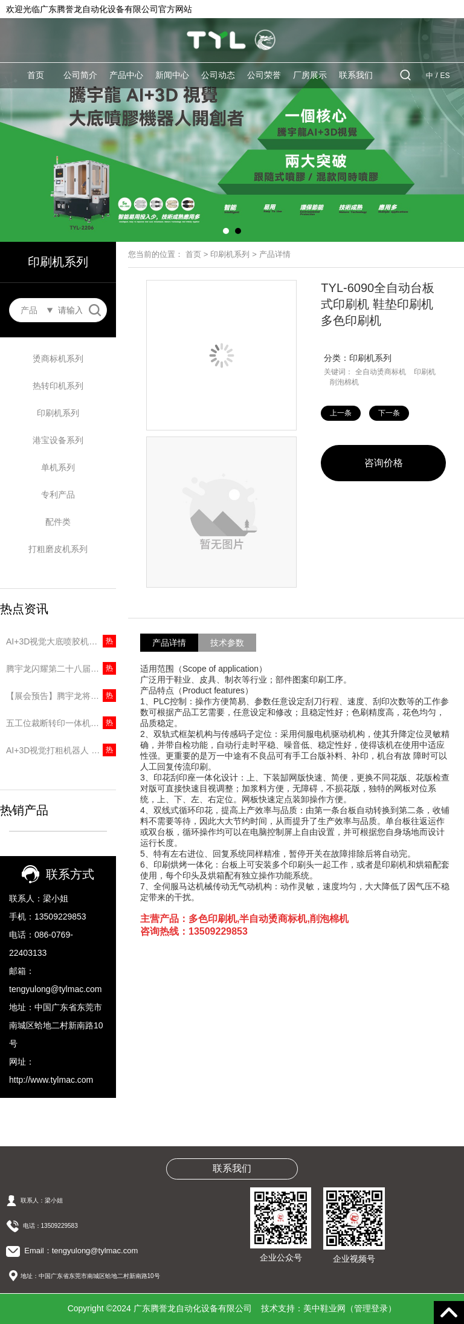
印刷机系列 (58, 413)
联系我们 (356, 75)
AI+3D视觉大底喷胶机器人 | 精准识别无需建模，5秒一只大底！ (61, 641)
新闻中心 (172, 75)
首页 (35, 75)
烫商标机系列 (58, 358)
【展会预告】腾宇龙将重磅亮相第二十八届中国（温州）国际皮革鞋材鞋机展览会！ (61, 696)
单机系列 (58, 467)
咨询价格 (383, 463)
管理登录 (371, 1308)
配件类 (58, 522)
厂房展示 (310, 75)
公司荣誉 (264, 75)
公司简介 (80, 75)
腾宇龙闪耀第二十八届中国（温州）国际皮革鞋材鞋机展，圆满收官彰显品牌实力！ (61, 668)
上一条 (341, 413)
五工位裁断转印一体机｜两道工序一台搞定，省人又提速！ (61, 723)
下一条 (389, 413)
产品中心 (126, 75)
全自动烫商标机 (380, 372)
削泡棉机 (344, 382)
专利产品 (58, 494)
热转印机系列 (58, 386)
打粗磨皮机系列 (58, 549)
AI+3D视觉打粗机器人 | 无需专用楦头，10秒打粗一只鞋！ (61, 750)
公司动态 (218, 75)
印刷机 (425, 372)
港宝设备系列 (58, 440)
